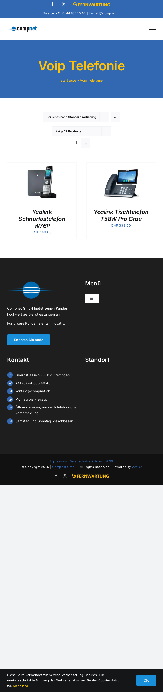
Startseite (68, 80)
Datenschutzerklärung (86, 461)
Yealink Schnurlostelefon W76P (41, 218)
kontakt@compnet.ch (104, 13)
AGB (109, 461)
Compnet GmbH (64, 467)
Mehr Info (20, 686)
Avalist (137, 467)
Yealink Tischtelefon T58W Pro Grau (121, 215)
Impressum (58, 461)
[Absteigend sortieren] (115, 117)
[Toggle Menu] (152, 31)
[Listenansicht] (85, 143)
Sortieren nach (71, 117)
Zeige (69, 131)
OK (146, 680)
